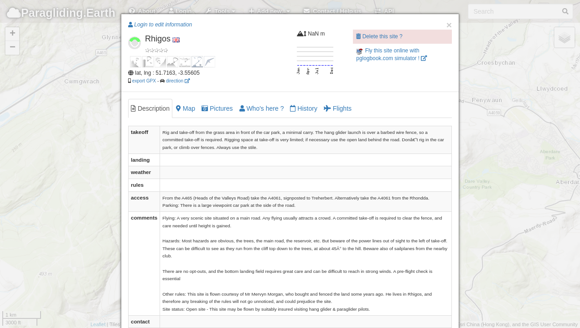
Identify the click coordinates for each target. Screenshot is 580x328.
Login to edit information (160, 24)
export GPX (144, 80)
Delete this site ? (379, 36)
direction (178, 80)
